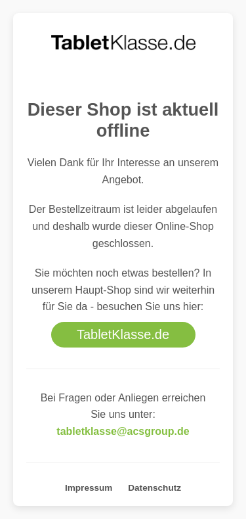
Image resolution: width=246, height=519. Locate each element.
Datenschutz (154, 488)
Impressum (89, 488)
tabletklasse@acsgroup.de (122, 431)
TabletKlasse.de (123, 334)
